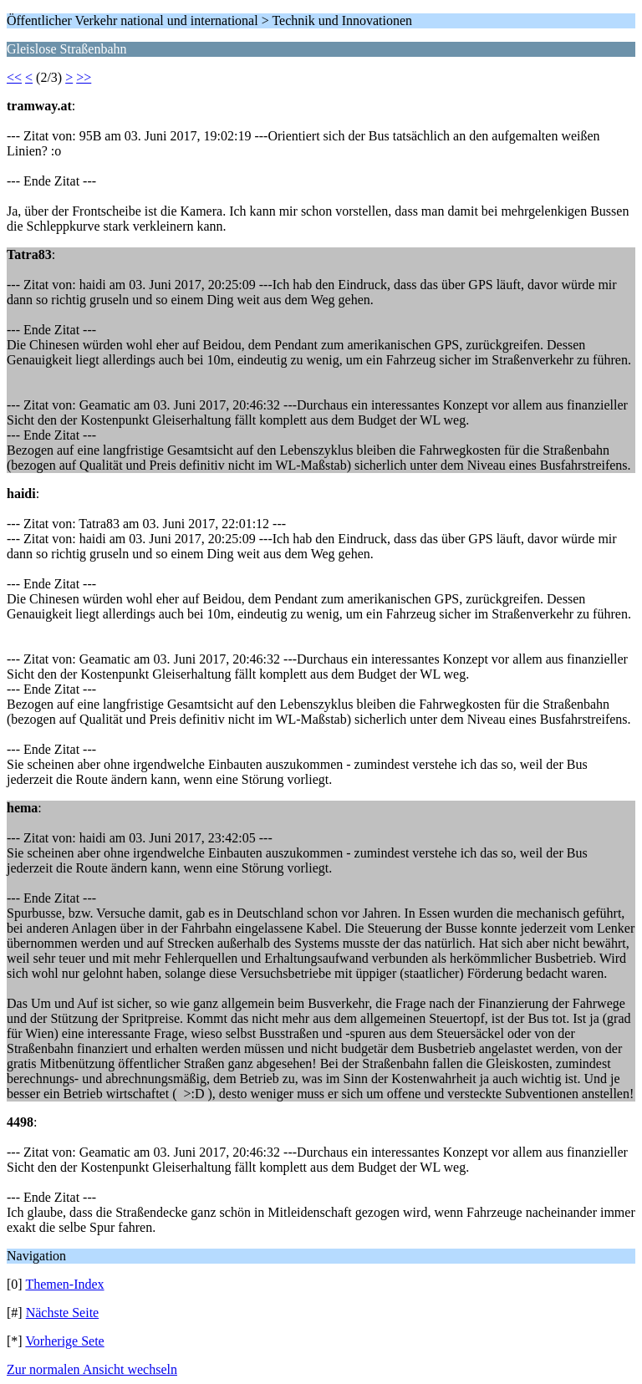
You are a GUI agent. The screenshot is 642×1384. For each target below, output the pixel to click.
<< (14, 77)
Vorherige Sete (64, 1341)
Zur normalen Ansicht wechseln (92, 1369)
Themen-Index (64, 1284)
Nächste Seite (62, 1312)
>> (83, 77)
